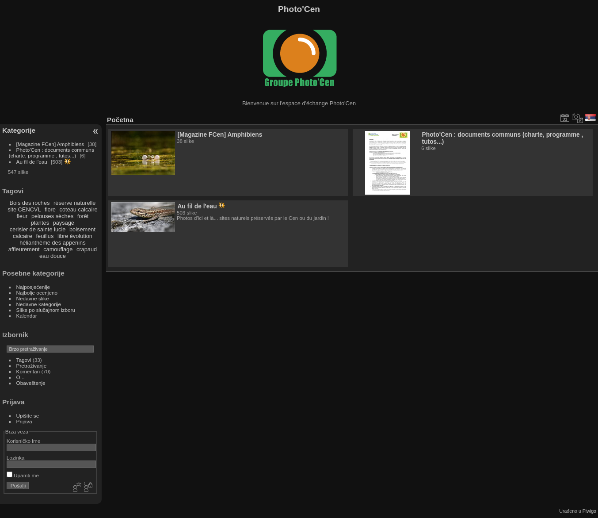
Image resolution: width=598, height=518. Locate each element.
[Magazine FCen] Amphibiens (50, 144)
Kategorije (18, 130)
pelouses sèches (52, 216)
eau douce (52, 256)
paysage (63, 222)
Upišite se (27, 415)
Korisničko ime (24, 441)
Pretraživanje (31, 365)
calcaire (22, 236)
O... (20, 377)
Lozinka (16, 457)
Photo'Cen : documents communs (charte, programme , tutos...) (51, 152)
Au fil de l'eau (32, 162)
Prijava (24, 421)
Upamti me (23, 475)
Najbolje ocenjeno (37, 292)
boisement (82, 229)
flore (50, 209)
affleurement (24, 249)
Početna (120, 119)
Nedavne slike (32, 298)
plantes (40, 222)
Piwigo (589, 511)
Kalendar (26, 315)
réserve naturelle (74, 203)
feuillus (45, 236)
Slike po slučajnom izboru (45, 310)
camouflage (57, 249)
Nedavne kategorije (38, 304)
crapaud (86, 249)
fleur (21, 216)
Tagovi (23, 360)
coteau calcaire (79, 209)
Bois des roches (29, 203)
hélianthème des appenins (52, 242)
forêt (83, 216)
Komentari (28, 371)
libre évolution (74, 236)
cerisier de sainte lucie (38, 229)
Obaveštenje (31, 383)
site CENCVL (24, 209)
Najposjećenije (33, 287)
